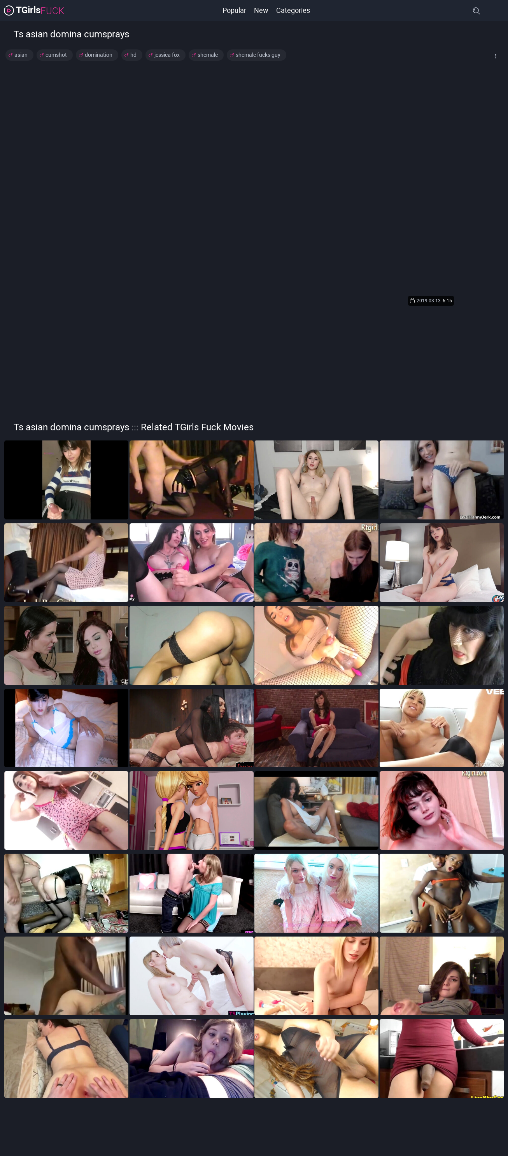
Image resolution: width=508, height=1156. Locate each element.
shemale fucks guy (258, 55)
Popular (234, 10)
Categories (293, 10)
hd (133, 55)
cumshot (56, 55)
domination (98, 55)
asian (21, 55)
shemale (208, 55)
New (261, 10)
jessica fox (167, 55)
